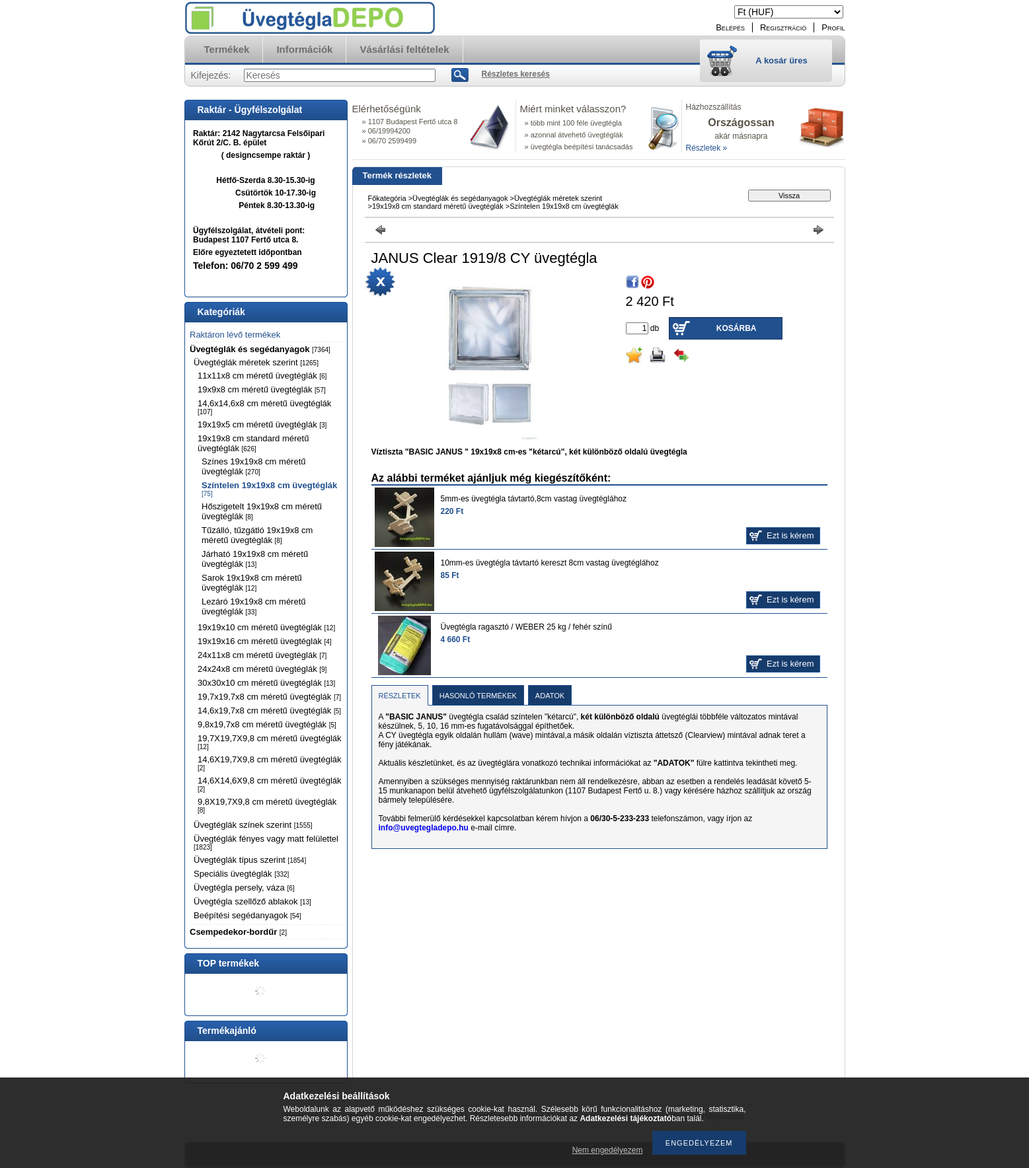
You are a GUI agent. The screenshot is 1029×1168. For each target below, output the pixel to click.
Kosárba (736, 328)
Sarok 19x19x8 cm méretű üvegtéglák (252, 583)
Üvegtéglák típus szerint (250, 860)
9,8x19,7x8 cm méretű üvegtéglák (267, 724)
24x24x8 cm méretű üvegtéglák (262, 669)
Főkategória (387, 198)
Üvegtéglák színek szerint (253, 825)
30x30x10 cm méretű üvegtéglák (266, 683)
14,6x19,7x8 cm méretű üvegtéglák (269, 710)
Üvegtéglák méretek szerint (256, 362)
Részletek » (707, 148)
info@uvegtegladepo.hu (424, 827)
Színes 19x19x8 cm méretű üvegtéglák (254, 466)
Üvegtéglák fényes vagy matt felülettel (266, 842)
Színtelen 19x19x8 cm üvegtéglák (269, 488)
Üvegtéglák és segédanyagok (260, 349)
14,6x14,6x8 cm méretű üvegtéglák (264, 407)
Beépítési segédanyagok (247, 915)
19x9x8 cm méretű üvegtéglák (262, 389)
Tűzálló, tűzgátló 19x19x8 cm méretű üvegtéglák (257, 535)
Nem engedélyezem (607, 1150)
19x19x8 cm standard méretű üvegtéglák (253, 443)
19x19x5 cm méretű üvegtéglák (262, 424)
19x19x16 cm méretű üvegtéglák (265, 641)
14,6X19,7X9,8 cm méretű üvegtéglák (270, 763)
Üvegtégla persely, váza (244, 888)
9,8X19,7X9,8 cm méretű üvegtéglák (267, 805)
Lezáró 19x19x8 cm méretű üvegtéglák (254, 606)
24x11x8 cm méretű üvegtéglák (262, 655)
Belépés (730, 27)
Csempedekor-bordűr (238, 932)
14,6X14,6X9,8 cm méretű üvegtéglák (270, 784)
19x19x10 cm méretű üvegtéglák (266, 627)
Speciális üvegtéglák (241, 874)
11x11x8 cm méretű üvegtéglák (262, 376)
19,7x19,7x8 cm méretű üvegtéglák (269, 697)
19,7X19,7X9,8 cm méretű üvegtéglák (270, 741)
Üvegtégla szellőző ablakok (252, 901)
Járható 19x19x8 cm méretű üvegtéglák (255, 559)
